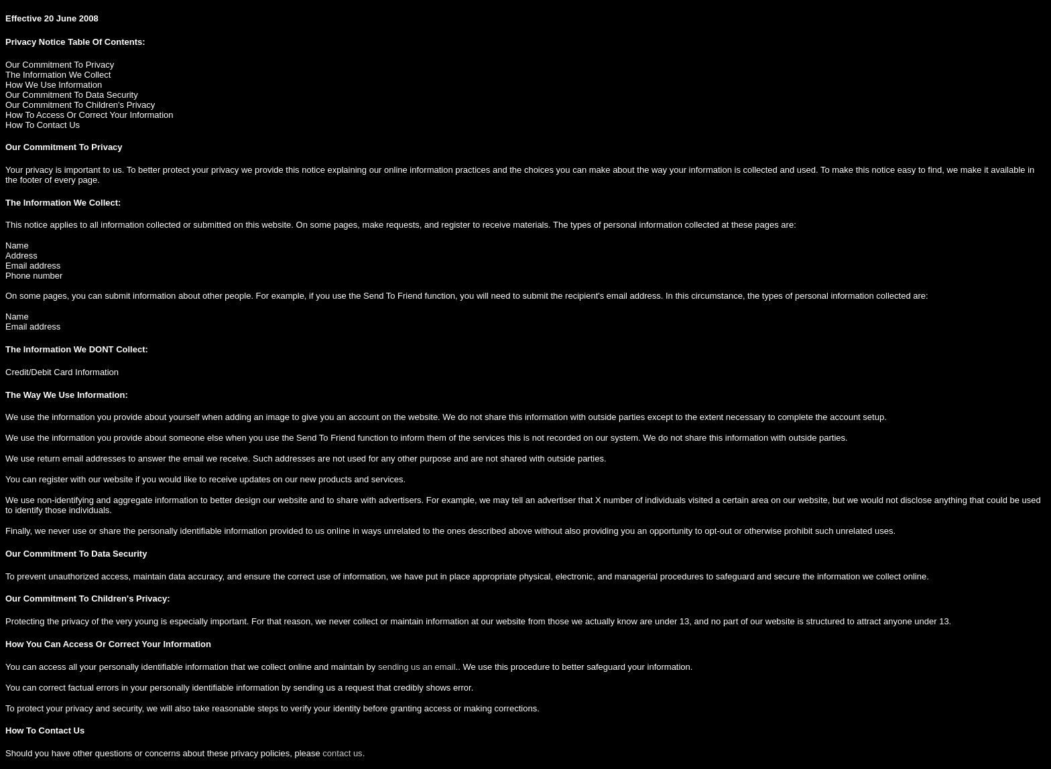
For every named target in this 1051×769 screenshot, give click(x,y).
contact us (342, 753)
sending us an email (417, 667)
